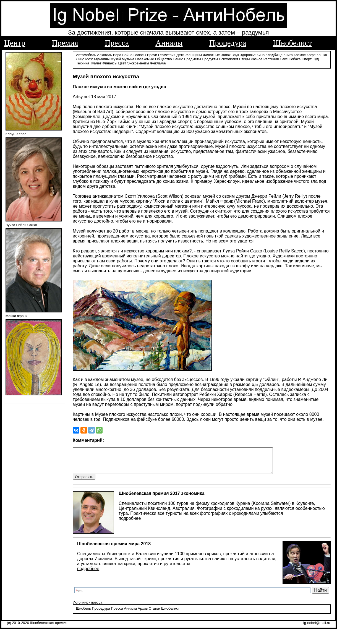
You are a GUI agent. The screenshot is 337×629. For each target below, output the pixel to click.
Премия (65, 42)
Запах (226, 55)
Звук (235, 55)
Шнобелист (292, 42)
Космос (299, 55)
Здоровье (248, 55)
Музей (116, 59)
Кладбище (274, 55)
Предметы (192, 59)
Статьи (154, 614)
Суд (316, 59)
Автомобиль (86, 55)
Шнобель (83, 614)
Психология (228, 59)
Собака (295, 59)
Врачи (152, 55)
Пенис (178, 59)
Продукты (210, 59)
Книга (288, 55)
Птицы (244, 59)
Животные (211, 55)
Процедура (227, 42)
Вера (117, 55)
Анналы (168, 42)
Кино (261, 55)
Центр (14, 42)
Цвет (122, 63)
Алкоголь (104, 55)
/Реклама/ (158, 63)
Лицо (80, 59)
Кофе (311, 55)
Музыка (128, 59)
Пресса (117, 42)
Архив (143, 614)
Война (127, 55)
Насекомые (144, 59)
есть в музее (309, 419)
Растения (271, 59)
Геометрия (167, 55)
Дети (180, 55)
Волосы (140, 55)
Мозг (89, 59)
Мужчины (101, 59)
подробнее (130, 523)
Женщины (193, 55)
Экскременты (138, 63)
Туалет (95, 63)
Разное (256, 59)
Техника (82, 63)
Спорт (307, 59)
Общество (163, 59)
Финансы (109, 63)
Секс (284, 59)
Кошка (322, 55)
